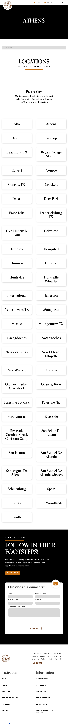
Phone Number (13, 600)
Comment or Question (16, 606)
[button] (62, 2)
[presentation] (21, 621)
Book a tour (12, 573)
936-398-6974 (39, 573)
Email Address (40, 593)
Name (10, 593)
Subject (38, 600)
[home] (7, 5)
